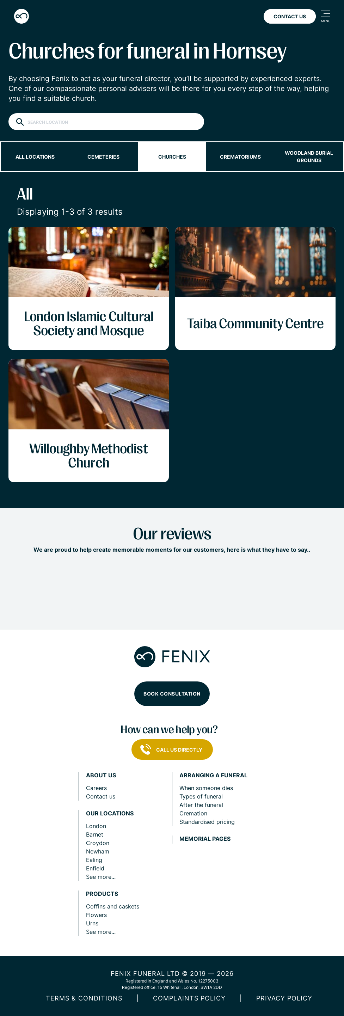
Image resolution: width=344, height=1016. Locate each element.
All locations (35, 157)
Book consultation (172, 694)
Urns (92, 923)
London (96, 826)
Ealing (94, 859)
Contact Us (290, 16)
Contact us (100, 796)
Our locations (110, 813)
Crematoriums (240, 157)
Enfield (95, 868)
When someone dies (206, 787)
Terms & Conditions (84, 998)
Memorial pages (205, 839)
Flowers (96, 914)
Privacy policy (284, 998)
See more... (101, 876)
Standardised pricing (207, 821)
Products (102, 893)
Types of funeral (201, 796)
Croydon (97, 842)
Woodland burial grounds (309, 156)
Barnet (94, 834)
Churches (172, 157)
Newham (97, 851)
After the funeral (201, 804)
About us (101, 775)
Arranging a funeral (213, 775)
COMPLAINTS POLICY (189, 998)
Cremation (193, 813)
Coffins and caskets (112, 906)
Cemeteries (103, 157)
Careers (96, 787)
